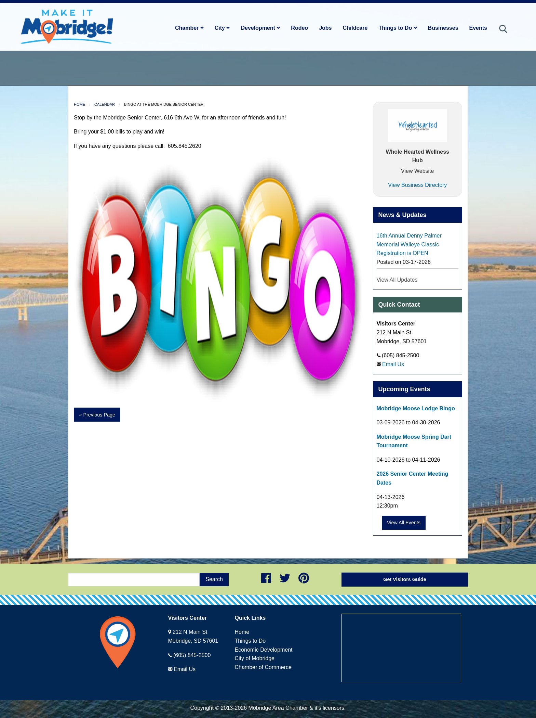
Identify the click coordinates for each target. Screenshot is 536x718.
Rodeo (299, 28)
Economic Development (264, 650)
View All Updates (397, 280)
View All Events (403, 522)
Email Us (393, 364)
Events (478, 28)
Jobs (325, 28)
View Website (417, 171)
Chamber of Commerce (263, 667)
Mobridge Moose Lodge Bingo (416, 408)
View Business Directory (417, 185)
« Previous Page (97, 415)
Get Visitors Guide (404, 579)
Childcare (355, 28)
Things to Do (397, 28)
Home (79, 104)
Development (260, 28)
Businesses (443, 28)
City (222, 28)
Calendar (104, 104)
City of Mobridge (255, 658)
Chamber (189, 28)
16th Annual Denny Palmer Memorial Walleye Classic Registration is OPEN (409, 244)
